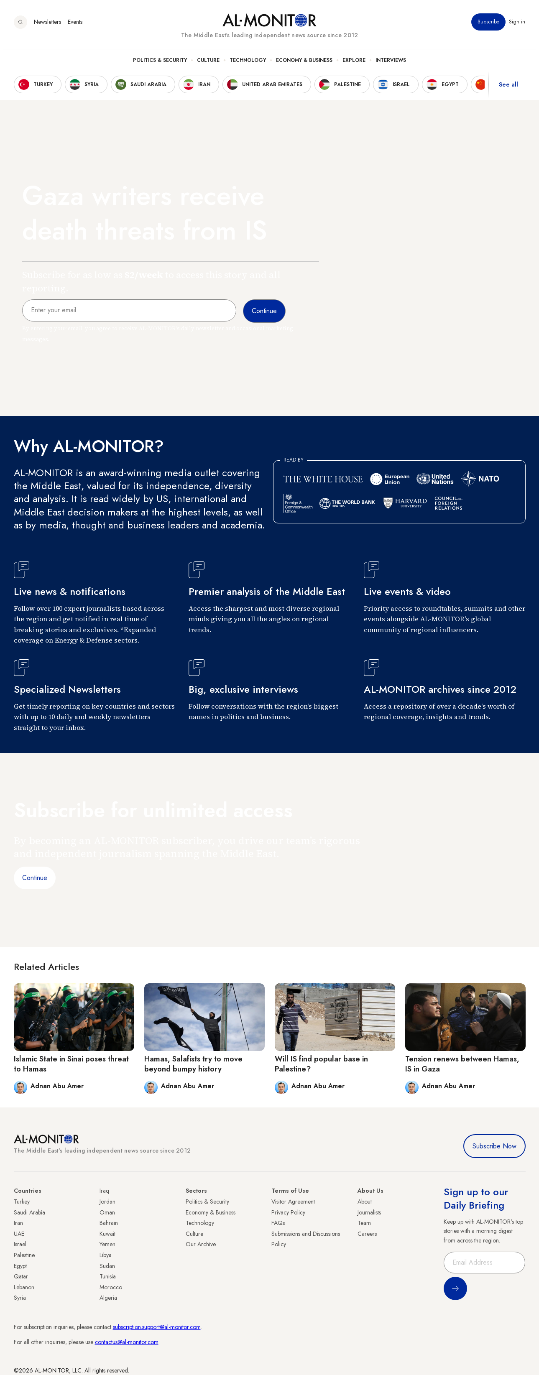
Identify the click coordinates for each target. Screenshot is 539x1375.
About (365, 1201)
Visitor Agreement (293, 1201)
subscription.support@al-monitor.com (157, 1327)
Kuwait (107, 1234)
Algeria (108, 1297)
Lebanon (24, 1287)
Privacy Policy (288, 1212)
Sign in (517, 24)
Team (364, 1223)
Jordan (107, 1201)
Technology (248, 63)
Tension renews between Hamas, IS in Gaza (462, 1064)
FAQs (278, 1223)
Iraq (104, 1190)
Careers (367, 1234)
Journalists (369, 1212)
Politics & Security (160, 63)
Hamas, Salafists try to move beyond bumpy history (193, 1064)
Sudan (107, 1266)
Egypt (20, 1266)
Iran (18, 1223)
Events (75, 24)
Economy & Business (304, 63)
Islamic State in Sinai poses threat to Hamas (71, 1064)
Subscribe (489, 24)
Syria (20, 1297)
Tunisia (108, 1276)
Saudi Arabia (29, 1212)
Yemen (107, 1244)
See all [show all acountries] (508, 87)
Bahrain (109, 1223)
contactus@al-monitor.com (126, 1342)
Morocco (111, 1287)
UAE (19, 1234)
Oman (107, 1212)
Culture (208, 63)
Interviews (391, 63)
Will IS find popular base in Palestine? (321, 1064)
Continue (34, 878)
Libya (106, 1255)
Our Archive (201, 1244)
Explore (353, 63)
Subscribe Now (494, 1146)
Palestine (24, 1255)
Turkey (22, 1201)
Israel (20, 1244)
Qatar (21, 1276)
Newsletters (47, 24)
